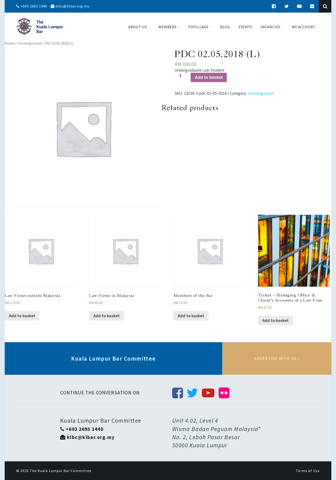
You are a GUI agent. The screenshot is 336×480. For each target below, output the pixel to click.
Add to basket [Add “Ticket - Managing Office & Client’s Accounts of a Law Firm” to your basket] (275, 320)
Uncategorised (30, 43)
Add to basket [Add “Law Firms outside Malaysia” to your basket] (22, 315)
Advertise (277, 358)
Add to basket (209, 77)
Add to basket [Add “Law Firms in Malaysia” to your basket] (106, 315)
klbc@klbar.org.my (70, 6)
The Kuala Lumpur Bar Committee (60, 470)
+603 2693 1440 (31, 6)
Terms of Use (308, 470)
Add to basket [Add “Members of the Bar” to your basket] (191, 315)
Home (10, 43)
